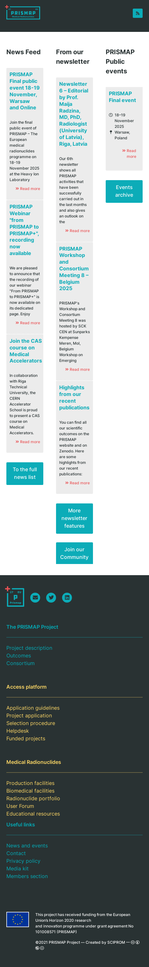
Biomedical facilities (30, 791)
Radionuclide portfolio (33, 798)
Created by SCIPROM (105, 942)
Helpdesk (17, 731)
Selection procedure (30, 723)
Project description (29, 648)
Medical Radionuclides (33, 762)
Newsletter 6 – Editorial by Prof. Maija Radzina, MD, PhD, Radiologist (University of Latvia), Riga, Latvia (73, 114)
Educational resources (33, 813)
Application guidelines (33, 708)
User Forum (20, 806)
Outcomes (18, 655)
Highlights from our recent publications (74, 397)
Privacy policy (23, 861)
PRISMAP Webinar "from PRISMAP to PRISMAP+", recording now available (24, 229)
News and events (27, 845)
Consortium (20, 663)
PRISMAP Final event (122, 96)
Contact (16, 853)
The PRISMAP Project (32, 627)
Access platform (26, 687)
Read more (129, 153)
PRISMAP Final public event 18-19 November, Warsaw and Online (25, 91)
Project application (29, 715)
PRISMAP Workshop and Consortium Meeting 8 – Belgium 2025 (74, 268)
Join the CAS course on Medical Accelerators (26, 351)
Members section (27, 876)
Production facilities (30, 783)
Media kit (17, 868)
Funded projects (25, 738)
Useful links (20, 824)
